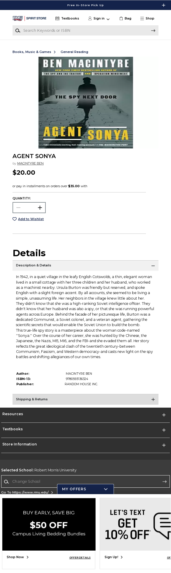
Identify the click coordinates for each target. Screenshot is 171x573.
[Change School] (85, 481)
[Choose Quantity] (29, 207)
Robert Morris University (39, 470)
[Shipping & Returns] (85, 401)
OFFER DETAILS (80, 557)
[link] (124, 18)
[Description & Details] (85, 268)
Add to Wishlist (31, 219)
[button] (148, 18)
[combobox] (85, 481)
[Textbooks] (66, 18)
